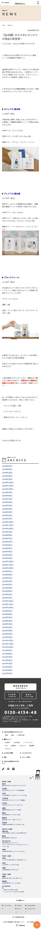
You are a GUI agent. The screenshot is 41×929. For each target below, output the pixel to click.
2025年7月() (7, 499)
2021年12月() (7, 640)
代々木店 (4, 803)
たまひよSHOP (31, 905)
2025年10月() (7, 489)
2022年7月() (7, 617)
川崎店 (4, 849)
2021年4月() (7, 667)
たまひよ (19, 905)
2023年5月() (7, 584)
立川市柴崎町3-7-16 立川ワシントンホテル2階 (14, 795)
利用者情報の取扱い (20, 917)
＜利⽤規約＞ (24, 719)
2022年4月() (7, 627)
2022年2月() (7, 634)
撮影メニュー (7, 739)
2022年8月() (7, 614)
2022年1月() (7, 637)
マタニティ (8, 749)
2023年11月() (7, 565)
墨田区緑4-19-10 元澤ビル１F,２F (11, 819)
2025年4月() (7, 509)
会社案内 (31, 922)
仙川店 (4, 783)
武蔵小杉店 (5, 831)
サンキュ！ (18, 910)
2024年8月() (7, 535)
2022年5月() (7, 624)
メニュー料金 (26, 757)
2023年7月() (7, 578)
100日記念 (17, 742)
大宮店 (4, 858)
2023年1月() (7, 598)
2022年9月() (7, 611)
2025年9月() (7, 492)
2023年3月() (7, 591)
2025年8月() (7, 496)
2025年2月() (7, 515)
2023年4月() (7, 588)
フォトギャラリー (27, 753)
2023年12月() (7, 561)
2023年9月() (7, 571)
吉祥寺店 (4, 822)
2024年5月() (7, 545)
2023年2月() (7, 594)
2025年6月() (7, 502)
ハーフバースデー (28, 742)
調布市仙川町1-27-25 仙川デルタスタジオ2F (14, 785)
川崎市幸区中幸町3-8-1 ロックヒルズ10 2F (13, 851)
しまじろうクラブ (30, 910)
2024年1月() (7, 558)
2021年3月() (7, 670)
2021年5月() (7, 663)
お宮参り (7, 742)
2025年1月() (7, 519)
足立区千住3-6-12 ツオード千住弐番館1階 (13, 790)
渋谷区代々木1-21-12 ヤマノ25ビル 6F (12, 805)
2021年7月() (7, 657)
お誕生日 (13, 745)
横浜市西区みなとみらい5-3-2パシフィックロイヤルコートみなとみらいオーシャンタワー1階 (15, 844)
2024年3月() (7, 552)
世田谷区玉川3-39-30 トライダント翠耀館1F (13, 800)
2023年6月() (7, 581)
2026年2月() (7, 476)
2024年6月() (7, 542)
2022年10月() (7, 607)
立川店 (4, 793)
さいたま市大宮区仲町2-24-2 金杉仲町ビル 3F (14, 860)
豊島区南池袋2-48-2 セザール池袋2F (11, 810)
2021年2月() (7, 673)
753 (6, 745)
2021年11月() (7, 644)
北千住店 (4, 788)
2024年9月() (7, 532)
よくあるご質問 (8, 753)
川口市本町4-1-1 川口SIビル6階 (10, 864)
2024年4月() (7, 548)
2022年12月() (7, 601)
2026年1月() (7, 479)
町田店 (4, 813)
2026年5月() (7, 466)
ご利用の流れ (21, 735)
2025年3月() (7, 512)
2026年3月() (7, 473)
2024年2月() (7, 555)
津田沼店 (4, 881)
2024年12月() (7, 522)
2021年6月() (7, 660)
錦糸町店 (4, 817)
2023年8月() (7, 575)
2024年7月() (7, 538)
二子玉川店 (5, 798)
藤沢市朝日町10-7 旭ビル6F (9, 837)
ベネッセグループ (7, 907)
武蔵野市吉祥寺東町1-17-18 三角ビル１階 (13, 824)
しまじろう (22, 745)
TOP (3, 25)
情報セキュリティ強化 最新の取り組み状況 (21, 701)
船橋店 (4, 876)
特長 (6, 735)
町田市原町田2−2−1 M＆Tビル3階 (11, 814)
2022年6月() (7, 621)
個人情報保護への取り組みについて (15, 922)
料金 (12, 735)
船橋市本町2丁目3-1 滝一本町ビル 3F (12, 878)
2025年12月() (7, 482)
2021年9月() (7, 650)
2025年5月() (7, 505)
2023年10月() (7, 568)
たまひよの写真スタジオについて (13, 732)
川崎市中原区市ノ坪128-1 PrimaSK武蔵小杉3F (14, 833)
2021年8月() (7, 654)
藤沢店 (4, 836)
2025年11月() (7, 486)
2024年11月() (7, 525)
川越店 (4, 867)
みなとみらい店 (6, 841)
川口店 (4, 863)
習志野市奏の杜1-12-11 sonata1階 (11, 883)
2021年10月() (7, 647)
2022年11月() (7, 604)
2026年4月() (7, 469)
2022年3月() (7, 631)
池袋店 (4, 808)
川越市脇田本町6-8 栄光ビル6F (10, 869)
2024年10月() (7, 529)
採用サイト (21, 900)
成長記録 (31, 745)
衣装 (5, 757)
